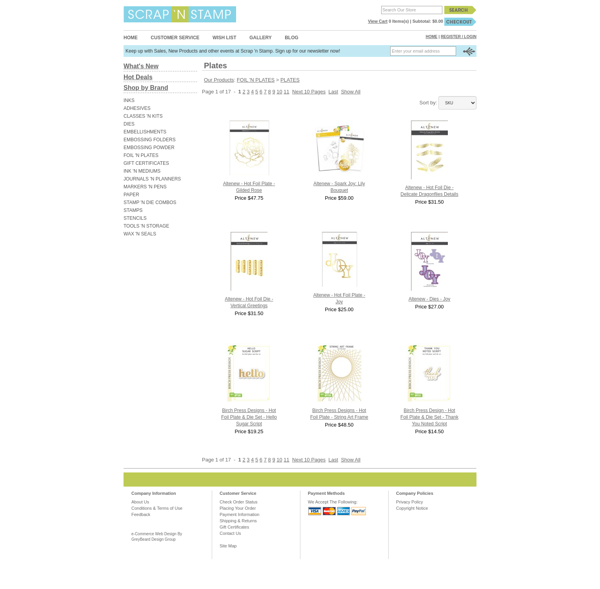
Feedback (140, 514)
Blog (291, 37)
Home (131, 37)
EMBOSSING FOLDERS (150, 139)
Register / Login (458, 37)
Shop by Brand (146, 87)
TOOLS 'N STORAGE (146, 226)
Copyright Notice (412, 508)
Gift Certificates (234, 527)
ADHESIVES (137, 108)
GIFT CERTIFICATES (146, 163)
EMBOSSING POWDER (149, 147)
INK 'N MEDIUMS (142, 171)
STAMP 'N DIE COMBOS (150, 202)
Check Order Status (239, 502)
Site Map (228, 545)
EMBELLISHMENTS (145, 132)
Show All (350, 92)
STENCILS (135, 218)
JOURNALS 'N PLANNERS (152, 179)
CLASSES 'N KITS (143, 116)
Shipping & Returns (238, 520)
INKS (129, 100)
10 (279, 92)
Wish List (224, 37)
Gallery (260, 37)
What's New (141, 66)
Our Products (219, 80)
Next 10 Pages (308, 92)
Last (333, 92)
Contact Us (230, 533)
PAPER (131, 194)
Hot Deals (138, 77)
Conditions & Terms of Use (156, 508)
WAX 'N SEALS (140, 234)
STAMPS (133, 210)
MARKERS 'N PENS (145, 187)
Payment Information (240, 514)
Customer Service (175, 37)
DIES (129, 124)
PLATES (290, 80)
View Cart (377, 21)
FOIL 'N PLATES (141, 155)
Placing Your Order (238, 508)
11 (286, 92)
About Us (140, 502)
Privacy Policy (409, 502)
